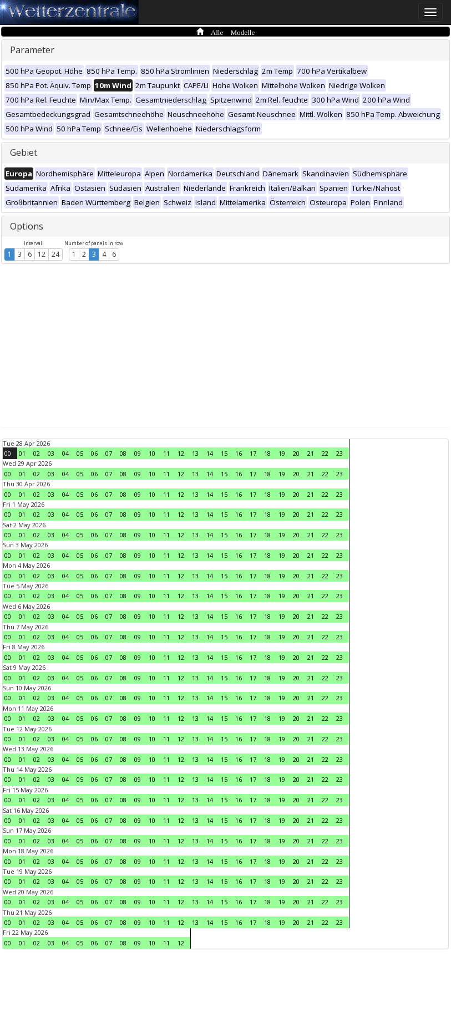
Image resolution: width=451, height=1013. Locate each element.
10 (152, 453)
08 (123, 453)
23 (339, 453)
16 (238, 453)
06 (94, 453)
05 (80, 453)
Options (26, 226)
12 (41, 254)
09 (137, 453)
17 (253, 453)
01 (22, 453)
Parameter (32, 50)
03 (51, 453)
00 (7, 453)
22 (325, 453)
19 (281, 453)
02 (36, 453)
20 (296, 453)
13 (195, 453)
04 (65, 453)
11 (166, 453)
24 (55, 254)
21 (310, 453)
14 (209, 453)
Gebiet (23, 152)
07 (108, 453)
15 (224, 453)
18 (267, 453)
